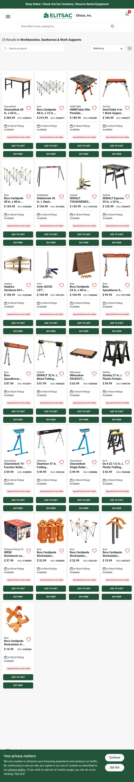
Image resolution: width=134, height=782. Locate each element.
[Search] (112, 26)
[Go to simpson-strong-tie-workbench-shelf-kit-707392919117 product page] (18, 557)
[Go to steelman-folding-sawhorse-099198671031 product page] (50, 469)
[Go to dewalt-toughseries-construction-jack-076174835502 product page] (83, 203)
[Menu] (8, 16)
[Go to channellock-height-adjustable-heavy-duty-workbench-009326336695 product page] (18, 114)
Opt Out (114, 767)
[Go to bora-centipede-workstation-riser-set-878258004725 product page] (50, 557)
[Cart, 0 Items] (127, 14)
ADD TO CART (18, 146)
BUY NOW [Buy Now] (18, 154)
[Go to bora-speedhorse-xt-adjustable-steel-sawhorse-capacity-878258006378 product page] (116, 292)
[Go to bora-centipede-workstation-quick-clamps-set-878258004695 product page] (116, 557)
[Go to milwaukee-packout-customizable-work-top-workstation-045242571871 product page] (83, 380)
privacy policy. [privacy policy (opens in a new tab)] (17, 769)
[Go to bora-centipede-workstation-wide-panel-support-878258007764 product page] (83, 557)
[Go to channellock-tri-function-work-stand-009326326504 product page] (18, 469)
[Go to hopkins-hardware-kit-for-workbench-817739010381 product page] (18, 292)
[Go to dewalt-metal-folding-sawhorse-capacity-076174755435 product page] (50, 380)
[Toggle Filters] (130, 48)
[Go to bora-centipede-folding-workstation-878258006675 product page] (50, 114)
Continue (114, 757)
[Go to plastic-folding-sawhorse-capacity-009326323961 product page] (116, 469)
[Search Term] (67, 26)
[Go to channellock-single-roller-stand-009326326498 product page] (83, 469)
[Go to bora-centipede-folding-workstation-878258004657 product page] (18, 203)
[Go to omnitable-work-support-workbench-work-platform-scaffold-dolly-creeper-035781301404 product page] (116, 114)
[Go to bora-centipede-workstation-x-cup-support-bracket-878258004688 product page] (18, 646)
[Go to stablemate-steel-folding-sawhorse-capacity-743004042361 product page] (50, 203)
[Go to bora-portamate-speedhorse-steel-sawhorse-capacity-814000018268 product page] (18, 380)
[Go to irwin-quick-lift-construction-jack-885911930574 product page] (50, 292)
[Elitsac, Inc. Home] (58, 15)
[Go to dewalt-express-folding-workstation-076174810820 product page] (116, 203)
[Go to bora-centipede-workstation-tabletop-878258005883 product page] (83, 292)
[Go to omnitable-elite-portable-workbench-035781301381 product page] (83, 114)
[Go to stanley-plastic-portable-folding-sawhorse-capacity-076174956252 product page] (116, 380)
